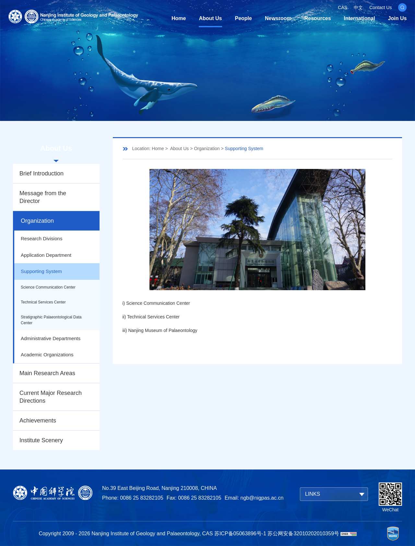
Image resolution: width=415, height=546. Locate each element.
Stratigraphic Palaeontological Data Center (51, 320)
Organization (37, 221)
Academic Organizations (47, 354)
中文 (358, 7)
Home (179, 18)
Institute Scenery (41, 440)
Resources (317, 18)
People (243, 18)
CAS (342, 7)
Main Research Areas (47, 373)
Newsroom (278, 18)
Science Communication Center (48, 287)
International (359, 18)
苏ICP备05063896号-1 (240, 533)
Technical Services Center (43, 302)
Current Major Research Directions (50, 397)
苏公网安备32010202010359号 (303, 533)
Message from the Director (42, 197)
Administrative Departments (50, 338)
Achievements (37, 420)
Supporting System (41, 271)
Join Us (397, 18)
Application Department (46, 255)
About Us (210, 18)
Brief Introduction (41, 173)
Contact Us (380, 7)
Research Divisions (41, 238)
